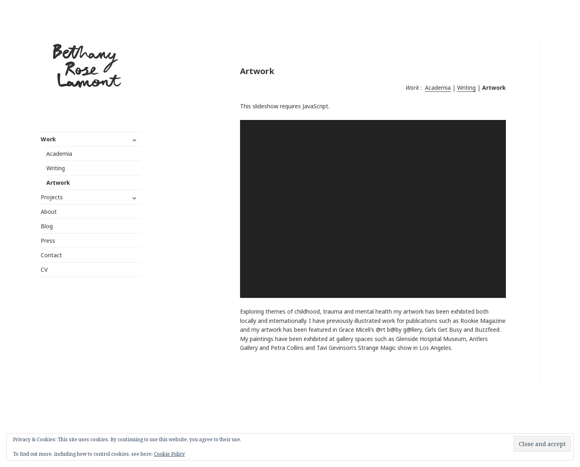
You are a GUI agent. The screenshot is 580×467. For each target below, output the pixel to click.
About (49, 211)
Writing (55, 168)
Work (48, 139)
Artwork (58, 182)
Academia (59, 153)
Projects (52, 197)
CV (44, 269)
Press (48, 240)
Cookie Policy (169, 453)
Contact (51, 255)
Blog (47, 226)
